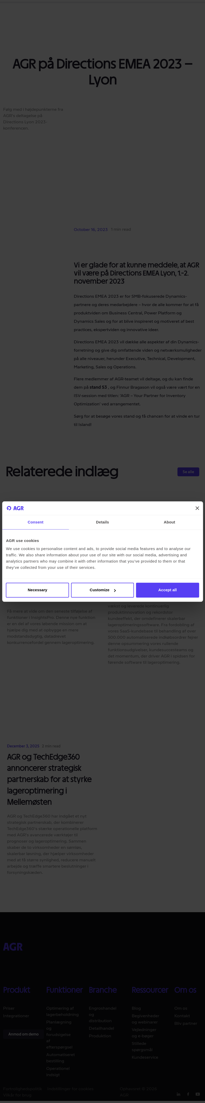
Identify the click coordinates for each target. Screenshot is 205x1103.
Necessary (37, 590)
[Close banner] (197, 508)
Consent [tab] (35, 522)
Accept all (167, 590)
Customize (103, 590)
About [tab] (169, 522)
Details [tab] (102, 522)
